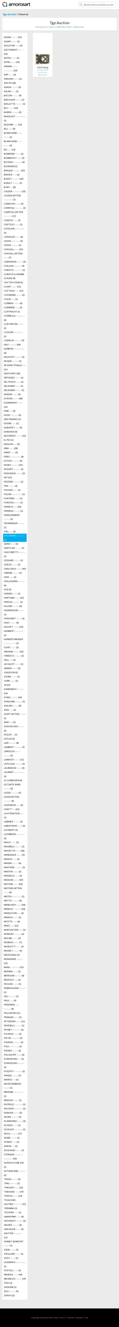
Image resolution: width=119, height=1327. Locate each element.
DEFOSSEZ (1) (13, 377)
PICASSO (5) (12, 1034)
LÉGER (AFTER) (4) (11, 799)
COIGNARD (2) (14, 295)
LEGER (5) (12, 792)
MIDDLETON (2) (14, 913)
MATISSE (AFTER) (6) (13, 890)
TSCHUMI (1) (12, 1212)
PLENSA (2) (12, 1050)
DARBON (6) (14, 350)
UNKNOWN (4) (14, 1216)
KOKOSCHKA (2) (14, 728)
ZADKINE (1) (10, 1287)
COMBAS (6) (13, 303)
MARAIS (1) (12, 859)
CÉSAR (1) (12, 245)
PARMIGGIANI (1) (15, 990)
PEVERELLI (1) (14, 1025)
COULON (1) (13, 334)
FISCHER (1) (12, 490)
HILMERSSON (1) (14, 612)
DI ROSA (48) (13, 398)
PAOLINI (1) (12, 984)
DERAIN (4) (12, 394)
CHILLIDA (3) (14, 266)
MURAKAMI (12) (13, 961)
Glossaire (79, 1317)
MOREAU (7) (13, 942)
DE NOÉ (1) (12, 361)
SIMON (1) (11, 1146)
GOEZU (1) (12, 564)
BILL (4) (9, 128)
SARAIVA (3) (13, 1112)
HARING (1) (12, 593)
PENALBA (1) (13, 1017)
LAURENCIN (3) (14, 768)
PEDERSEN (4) (11, 1006)
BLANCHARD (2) (13, 143)
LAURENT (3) (14, 774)
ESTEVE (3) (13, 460)
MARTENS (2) (14, 867)
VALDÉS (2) (13, 1225)
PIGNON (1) (13, 1042)
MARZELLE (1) (13, 875)
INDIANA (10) (13, 651)
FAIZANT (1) (13, 469)
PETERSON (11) (14, 1021)
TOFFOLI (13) (13, 1196)
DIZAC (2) (12, 415)
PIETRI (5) (13, 1038)
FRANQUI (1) (13, 511)
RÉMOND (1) (14, 1094)
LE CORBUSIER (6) (13, 780)
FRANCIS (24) (12, 506)
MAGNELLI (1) (14, 846)
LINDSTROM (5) (14, 825)
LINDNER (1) (13, 821)
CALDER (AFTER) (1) (12, 197)
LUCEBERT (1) (11, 830)
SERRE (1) (12, 1137)
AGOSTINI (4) (13, 45)
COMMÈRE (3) (13, 307)
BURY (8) (10, 187)
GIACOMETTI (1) (14, 554)
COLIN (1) (11, 299)
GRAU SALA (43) (15, 568)
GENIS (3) (11, 543)
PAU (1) (11, 996)
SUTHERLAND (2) (14, 1173)
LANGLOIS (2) (12, 753)
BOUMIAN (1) (10, 166)
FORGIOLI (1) (13, 502)
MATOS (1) (14, 896)
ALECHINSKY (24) (13, 51)
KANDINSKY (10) (13, 691)
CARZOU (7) (12, 220)
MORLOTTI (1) (14, 946)
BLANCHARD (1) (13, 135)
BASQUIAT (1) (15, 118)
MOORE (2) (12, 938)
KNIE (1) (10, 722)
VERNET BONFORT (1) (14, 1243)
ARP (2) (10, 74)
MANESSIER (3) (14, 854)
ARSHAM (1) (13, 78)
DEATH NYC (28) (12, 373)
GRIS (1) (10, 577)
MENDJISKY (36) (14, 904)
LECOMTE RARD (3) (12, 786)
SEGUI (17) (13, 1133)
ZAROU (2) (9, 1295)
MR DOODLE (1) (12, 955)
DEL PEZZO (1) (13, 381)
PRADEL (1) (12, 1075)
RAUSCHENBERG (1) (12, 1085)
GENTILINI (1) (14, 548)
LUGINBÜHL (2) (14, 836)
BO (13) (9, 149)
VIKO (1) (11, 1258)
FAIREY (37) (13, 465)
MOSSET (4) (13, 950)
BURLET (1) (13, 183)
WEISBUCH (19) (15, 1278)
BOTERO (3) (14, 162)
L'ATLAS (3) (9, 738)
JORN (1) (11, 680)
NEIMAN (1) (12, 971)
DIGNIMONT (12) (13, 404)
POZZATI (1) (14, 1071)
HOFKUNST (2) (14, 618)
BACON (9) (12, 95)
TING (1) (12, 1183)
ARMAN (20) (11, 68)
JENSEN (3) (12, 668)
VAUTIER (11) (13, 1235)
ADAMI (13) (13, 37)
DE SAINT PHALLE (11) (15, 367)
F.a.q (86, 1317)
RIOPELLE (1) (14, 1104)
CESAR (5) (13, 241)
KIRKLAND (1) (14, 701)
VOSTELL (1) (12, 1270)
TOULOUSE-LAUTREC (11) (15, 1202)
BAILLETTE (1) (14, 103)
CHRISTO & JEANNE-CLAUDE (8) (14, 276)
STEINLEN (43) (13, 1156)
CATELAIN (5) (14, 230)
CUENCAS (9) (14, 340)
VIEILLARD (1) (13, 1253)
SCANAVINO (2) (15, 1121)
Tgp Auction (9, 14)
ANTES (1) (11, 58)
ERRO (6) (14, 456)
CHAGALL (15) (13, 249)
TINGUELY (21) (13, 1187)
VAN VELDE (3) (14, 1229)
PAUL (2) (10, 1000)
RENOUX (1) (13, 1100)
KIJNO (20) (13, 697)
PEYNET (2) (14, 1029)
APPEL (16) (12, 62)
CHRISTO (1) (14, 270)
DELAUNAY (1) (13, 386)
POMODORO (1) (14, 1059)
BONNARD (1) (13, 153)
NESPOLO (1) (12, 979)
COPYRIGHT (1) (12, 311)
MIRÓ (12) (11, 925)
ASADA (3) (12, 87)
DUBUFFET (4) (13, 427)
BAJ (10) (11, 108)
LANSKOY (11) (14, 759)
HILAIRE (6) (13, 606)
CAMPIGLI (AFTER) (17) (13, 214)
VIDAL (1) (11, 1249)
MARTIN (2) (12, 871)
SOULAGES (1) (14, 1150)
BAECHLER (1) (14, 99)
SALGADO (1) (15, 1108)
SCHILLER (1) (14, 1129)
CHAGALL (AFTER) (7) (13, 255)
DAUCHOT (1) (14, 357)
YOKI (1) (8, 1283)
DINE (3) (9, 411)
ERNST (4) (11, 452)
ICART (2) (11, 647)
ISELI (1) (10, 660)
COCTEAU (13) (13, 290)
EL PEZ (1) (9, 440)
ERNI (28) (11, 448)
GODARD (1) (13, 560)
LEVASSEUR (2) (13, 805)
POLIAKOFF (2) (14, 1054)
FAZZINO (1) (13, 481)
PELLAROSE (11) (12, 1013)
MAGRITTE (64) (14, 850)
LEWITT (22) (11, 809)
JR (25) (7, 685)
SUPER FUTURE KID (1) (14, 1164)
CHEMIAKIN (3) (15, 261)
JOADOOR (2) (11, 672)
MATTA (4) (13, 900)
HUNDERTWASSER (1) (13, 641)
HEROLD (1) (13, 602)
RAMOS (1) (11, 1079)
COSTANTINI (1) (13, 326)
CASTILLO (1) (13, 224)
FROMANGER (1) (14, 525)
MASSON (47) (13, 880)
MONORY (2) (14, 934)
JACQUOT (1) (13, 664)
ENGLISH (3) (12, 444)
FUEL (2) (10, 531)
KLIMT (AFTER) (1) (15, 716)
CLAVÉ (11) (12, 286)
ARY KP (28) (10, 83)
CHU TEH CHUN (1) (13, 282)
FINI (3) (11, 485)
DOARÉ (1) (11, 423)
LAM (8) (11, 743)
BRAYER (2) (11, 174)
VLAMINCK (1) (14, 1264)
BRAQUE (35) (14, 170)
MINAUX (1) (12, 917)
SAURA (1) (12, 1117)
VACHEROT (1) (15, 1220)
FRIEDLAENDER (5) (12, 517)
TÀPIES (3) (12, 1179)
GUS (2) (7, 589)
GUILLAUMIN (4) (14, 583)
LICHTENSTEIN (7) (13, 815)
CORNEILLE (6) (14, 317)
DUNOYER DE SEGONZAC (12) (15, 433)
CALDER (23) (15, 191)
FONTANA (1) (13, 498)
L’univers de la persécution (42, 71)
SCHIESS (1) (12, 1125)
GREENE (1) (13, 573)
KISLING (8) (12, 705)
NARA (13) (14, 967)
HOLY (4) (11, 622)
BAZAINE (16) (13, 124)
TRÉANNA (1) (10, 1208)
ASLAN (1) (11, 91)
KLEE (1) (10, 709)
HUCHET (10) (13, 626)
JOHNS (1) (12, 676)
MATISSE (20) (13, 884)
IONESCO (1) (14, 655)
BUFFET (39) (13, 178)
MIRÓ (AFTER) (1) (15, 929)
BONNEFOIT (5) (14, 158)
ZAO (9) (11, 1291)
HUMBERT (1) (14, 633)
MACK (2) (11, 842)
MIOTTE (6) (12, 921)
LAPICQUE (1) (14, 763)
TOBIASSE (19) (14, 1191)
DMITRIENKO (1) (12, 419)
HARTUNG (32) (14, 597)
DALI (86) (12, 344)
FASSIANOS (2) (14, 473)
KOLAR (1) (10, 734)
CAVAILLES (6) (13, 236)
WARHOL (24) (13, 1274)
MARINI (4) (12, 863)
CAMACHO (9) (13, 203)
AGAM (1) (12, 41)
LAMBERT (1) (14, 747)
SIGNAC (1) (11, 1142)
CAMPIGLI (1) (15, 208)
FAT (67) (8, 477)
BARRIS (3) (12, 112)
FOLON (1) (14, 494)
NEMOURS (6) (14, 975)
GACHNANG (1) (14, 537)
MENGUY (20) (14, 909)
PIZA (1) (13, 1046)
